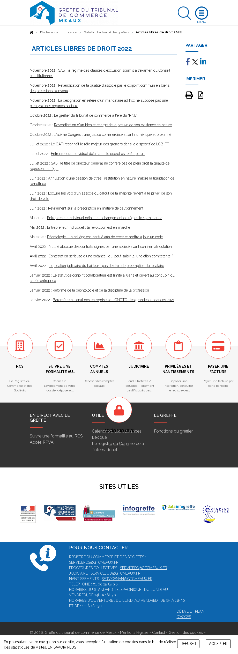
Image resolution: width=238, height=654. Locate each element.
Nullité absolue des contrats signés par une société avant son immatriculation (110, 246)
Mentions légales (134, 632)
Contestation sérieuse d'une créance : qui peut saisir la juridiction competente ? (111, 256)
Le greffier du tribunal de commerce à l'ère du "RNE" (95, 115)
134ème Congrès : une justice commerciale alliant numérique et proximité (112, 134)
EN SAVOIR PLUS (62, 647)
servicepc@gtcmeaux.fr (143, 568)
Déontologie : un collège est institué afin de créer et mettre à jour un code (105, 237)
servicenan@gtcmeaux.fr (127, 579)
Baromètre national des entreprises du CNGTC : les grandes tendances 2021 (113, 300)
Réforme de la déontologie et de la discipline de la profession (101, 290)
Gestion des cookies (186, 632)
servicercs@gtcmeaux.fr (93, 562)
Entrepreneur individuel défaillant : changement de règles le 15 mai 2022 (104, 218)
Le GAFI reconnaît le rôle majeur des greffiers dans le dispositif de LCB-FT (110, 144)
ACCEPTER (218, 644)
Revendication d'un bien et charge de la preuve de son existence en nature (113, 125)
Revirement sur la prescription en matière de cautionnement (95, 208)
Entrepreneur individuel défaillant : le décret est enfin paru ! (98, 154)
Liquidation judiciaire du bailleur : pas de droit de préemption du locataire (106, 266)
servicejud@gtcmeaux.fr (115, 573)
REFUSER (188, 644)
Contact (158, 632)
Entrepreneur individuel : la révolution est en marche (88, 227)
